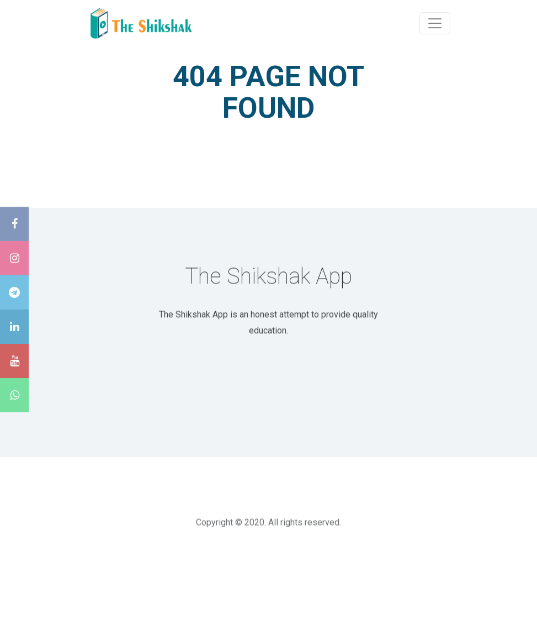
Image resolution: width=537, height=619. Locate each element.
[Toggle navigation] (434, 23)
